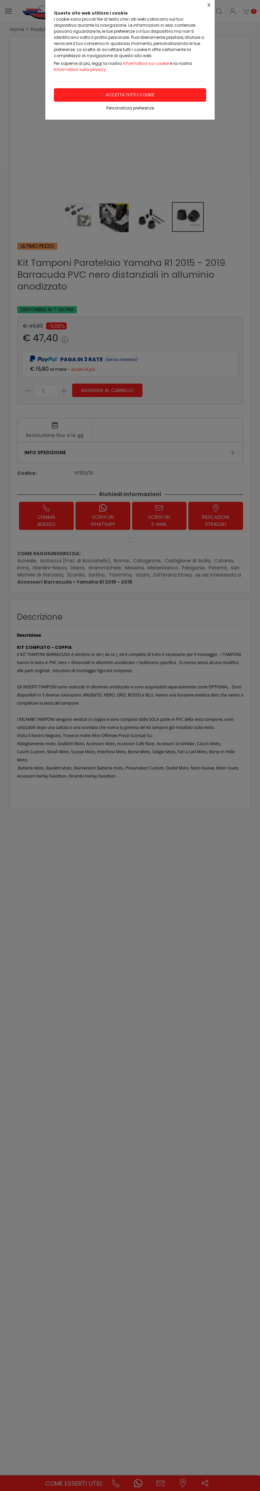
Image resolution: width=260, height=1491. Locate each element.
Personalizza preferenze (130, 108)
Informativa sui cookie (146, 63)
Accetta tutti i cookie (130, 95)
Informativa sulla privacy (80, 69)
